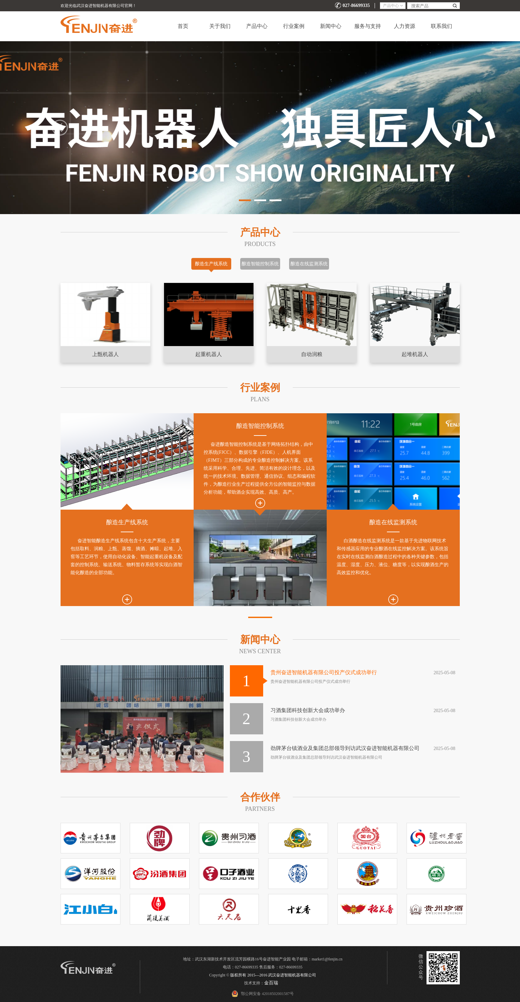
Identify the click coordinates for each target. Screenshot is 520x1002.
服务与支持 (367, 26)
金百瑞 (271, 982)
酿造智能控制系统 (260, 263)
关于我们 (220, 26)
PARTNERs (260, 809)
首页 (183, 26)
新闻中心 (330, 26)
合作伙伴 (260, 797)
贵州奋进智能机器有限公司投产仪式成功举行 (323, 672)
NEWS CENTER (260, 651)
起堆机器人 (415, 354)
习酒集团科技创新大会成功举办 (307, 710)
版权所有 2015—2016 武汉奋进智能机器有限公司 (273, 975)
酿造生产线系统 (211, 263)
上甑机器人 (105, 354)
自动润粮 (311, 354)
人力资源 (404, 26)
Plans (260, 399)
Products (259, 244)
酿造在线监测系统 (309, 263)
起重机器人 (208, 354)
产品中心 (256, 26)
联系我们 (441, 26)
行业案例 (293, 26)
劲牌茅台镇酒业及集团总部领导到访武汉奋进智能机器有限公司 (345, 748)
